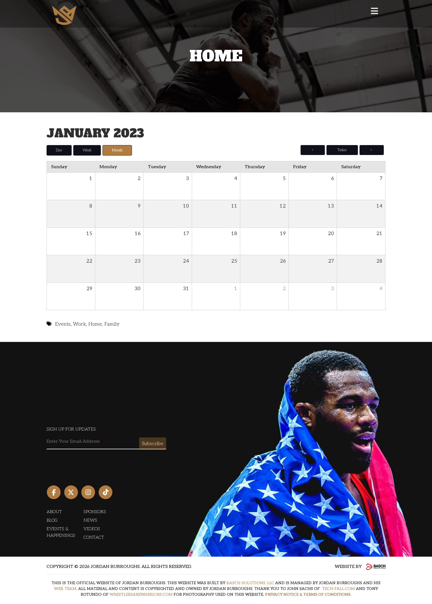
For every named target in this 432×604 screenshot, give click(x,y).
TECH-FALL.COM (338, 588)
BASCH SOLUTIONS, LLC (250, 582)
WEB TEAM (65, 588)
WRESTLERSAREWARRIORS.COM (141, 594)
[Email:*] (106, 441)
